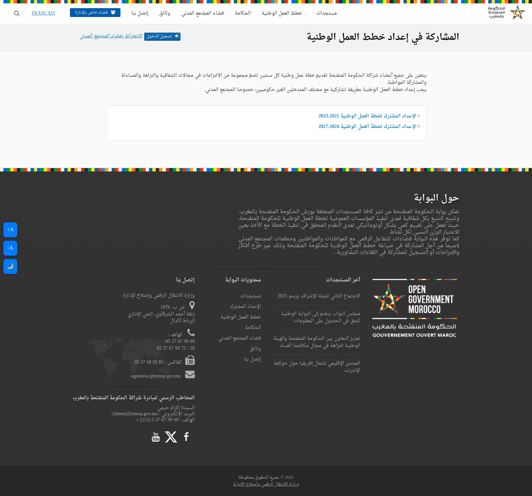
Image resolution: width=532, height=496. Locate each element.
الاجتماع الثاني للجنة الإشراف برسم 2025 (319, 296)
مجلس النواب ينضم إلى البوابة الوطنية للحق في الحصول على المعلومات (320, 317)
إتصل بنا (135, 13)
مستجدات (321, 13)
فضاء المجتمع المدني (197, 13)
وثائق (160, 13)
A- (10, 248)
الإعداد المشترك (245, 306)
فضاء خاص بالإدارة (90, 12)
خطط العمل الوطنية (277, 13)
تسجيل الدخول (162, 36)
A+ (10, 230)
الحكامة (238, 13)
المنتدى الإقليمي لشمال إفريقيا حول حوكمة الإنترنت (317, 367)
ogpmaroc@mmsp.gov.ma (156, 376)
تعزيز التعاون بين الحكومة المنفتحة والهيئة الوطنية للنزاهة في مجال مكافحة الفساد (316, 342)
